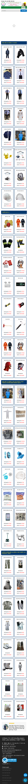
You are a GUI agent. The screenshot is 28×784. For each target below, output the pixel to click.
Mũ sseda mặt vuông (7, 190)
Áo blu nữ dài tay (20, 108)
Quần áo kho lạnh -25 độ (8, 46)
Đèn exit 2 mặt (20, 278)
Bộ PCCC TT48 (7, 216)
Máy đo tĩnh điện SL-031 (8, 530)
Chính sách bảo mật (6, 772)
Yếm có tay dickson (7, 619)
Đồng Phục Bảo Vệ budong (7, 108)
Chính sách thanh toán (6, 780)
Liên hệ (5, 82)
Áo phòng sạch (20, 129)
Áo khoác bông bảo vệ (7, 67)
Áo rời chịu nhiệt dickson (7, 598)
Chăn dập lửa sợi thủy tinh (7, 257)
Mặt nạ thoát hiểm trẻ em (20, 360)
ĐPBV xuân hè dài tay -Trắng (20, 67)
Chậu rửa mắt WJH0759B (8, 149)
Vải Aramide (8, 680)
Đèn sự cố (7, 278)
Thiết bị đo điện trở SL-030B (20, 510)
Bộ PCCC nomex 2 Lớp (20, 216)
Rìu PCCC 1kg (20, 319)
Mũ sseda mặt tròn (20, 190)
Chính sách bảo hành (6, 770)
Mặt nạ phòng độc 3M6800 (20, 170)
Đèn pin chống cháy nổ (7, 298)
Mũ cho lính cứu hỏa (7, 360)
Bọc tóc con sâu (7, 469)
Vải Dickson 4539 (20, 680)
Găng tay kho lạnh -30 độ (20, 46)
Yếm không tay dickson (20, 578)
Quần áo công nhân (7, 129)
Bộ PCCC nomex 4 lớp (7, 339)
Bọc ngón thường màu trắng (7, 489)
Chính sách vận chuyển (6, 777)
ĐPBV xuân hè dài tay (20, 88)
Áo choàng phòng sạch (7, 386)
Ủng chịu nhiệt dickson (7, 660)
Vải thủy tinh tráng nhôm (20, 701)
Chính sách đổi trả (5, 775)
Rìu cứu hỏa (8, 319)
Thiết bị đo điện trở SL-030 (7, 510)
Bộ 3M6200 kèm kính (7, 170)
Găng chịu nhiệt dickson (20, 619)
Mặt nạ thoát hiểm (20, 339)
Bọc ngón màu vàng (20, 489)
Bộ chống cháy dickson (20, 660)
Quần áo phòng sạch (20, 386)
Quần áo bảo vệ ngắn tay (7, 88)
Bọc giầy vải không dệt (7, 448)
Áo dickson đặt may (20, 557)
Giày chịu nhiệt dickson (7, 639)
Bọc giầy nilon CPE (20, 448)
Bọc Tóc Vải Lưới (20, 469)
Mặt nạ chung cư (20, 257)
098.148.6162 (11, 1)
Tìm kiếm (24, 10)
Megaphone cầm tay (20, 530)
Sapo (10, 763)
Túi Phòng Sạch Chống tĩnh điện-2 (20, 428)
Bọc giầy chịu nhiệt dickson (20, 598)
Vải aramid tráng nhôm (7, 701)
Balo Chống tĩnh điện (7, 428)
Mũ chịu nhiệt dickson (7, 578)
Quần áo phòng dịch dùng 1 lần (7, 407)
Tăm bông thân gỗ (20, 407)
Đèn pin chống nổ (20, 298)
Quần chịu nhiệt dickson (7, 557)
